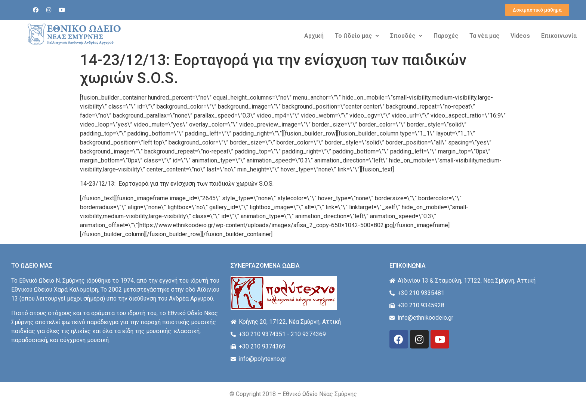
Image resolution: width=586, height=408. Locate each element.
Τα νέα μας (484, 35)
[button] (537, 10)
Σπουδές (406, 35)
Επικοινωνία (559, 35)
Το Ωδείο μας (357, 35)
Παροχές (446, 35)
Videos (520, 35)
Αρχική (314, 35)
